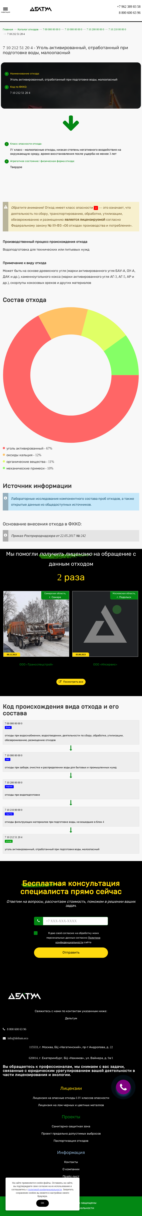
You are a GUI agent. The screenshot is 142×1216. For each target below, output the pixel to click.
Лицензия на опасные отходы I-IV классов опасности (71, 1097)
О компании (71, 1169)
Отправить (71, 952)
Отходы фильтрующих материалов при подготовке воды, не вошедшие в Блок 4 (54, 822)
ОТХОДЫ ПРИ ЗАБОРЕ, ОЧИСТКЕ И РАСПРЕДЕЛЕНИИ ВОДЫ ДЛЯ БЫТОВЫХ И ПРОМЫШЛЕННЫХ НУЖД (60, 767)
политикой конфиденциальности (45, 1189)
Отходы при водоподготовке (22, 794)
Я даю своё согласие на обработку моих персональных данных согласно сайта (68, 937)
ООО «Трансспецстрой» (36, 664)
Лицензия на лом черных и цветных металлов (71, 1105)
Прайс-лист (71, 1176)
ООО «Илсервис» (105, 664)
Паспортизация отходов (71, 1140)
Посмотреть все (71, 681)
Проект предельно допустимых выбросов (71, 1133)
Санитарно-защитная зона (71, 1126)
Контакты (71, 1162)
